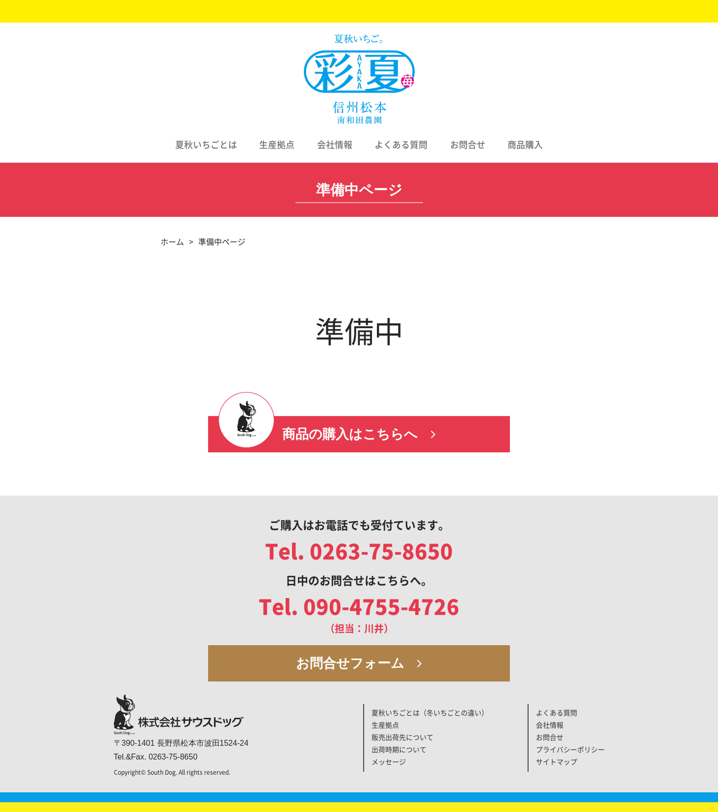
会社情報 (334, 144)
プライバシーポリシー (570, 749)
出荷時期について (399, 749)
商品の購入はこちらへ (359, 434)
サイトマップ (556, 762)
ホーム (172, 242)
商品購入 (525, 144)
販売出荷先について (402, 737)
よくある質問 (400, 144)
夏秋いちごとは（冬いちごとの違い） (430, 712)
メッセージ (389, 762)
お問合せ (467, 144)
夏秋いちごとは (206, 144)
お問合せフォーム (359, 663)
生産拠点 (276, 144)
